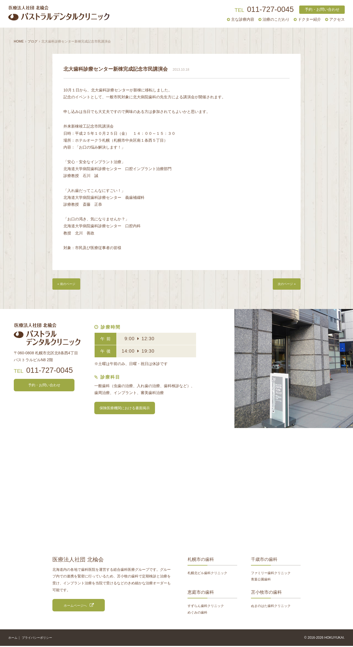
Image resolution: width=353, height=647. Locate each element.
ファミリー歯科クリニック (271, 573)
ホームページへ (75, 606)
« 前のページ (67, 284)
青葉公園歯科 (261, 580)
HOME (19, 41)
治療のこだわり (276, 19)
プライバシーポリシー (39, 638)
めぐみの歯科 (197, 613)
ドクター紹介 (309, 19)
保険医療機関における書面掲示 (125, 408)
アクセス (337, 19)
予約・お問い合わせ (322, 9)
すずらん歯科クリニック (206, 606)
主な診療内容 (242, 19)
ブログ (33, 41)
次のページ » (285, 284)
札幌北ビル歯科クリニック (207, 573)
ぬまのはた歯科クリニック (271, 606)
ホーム (13, 638)
